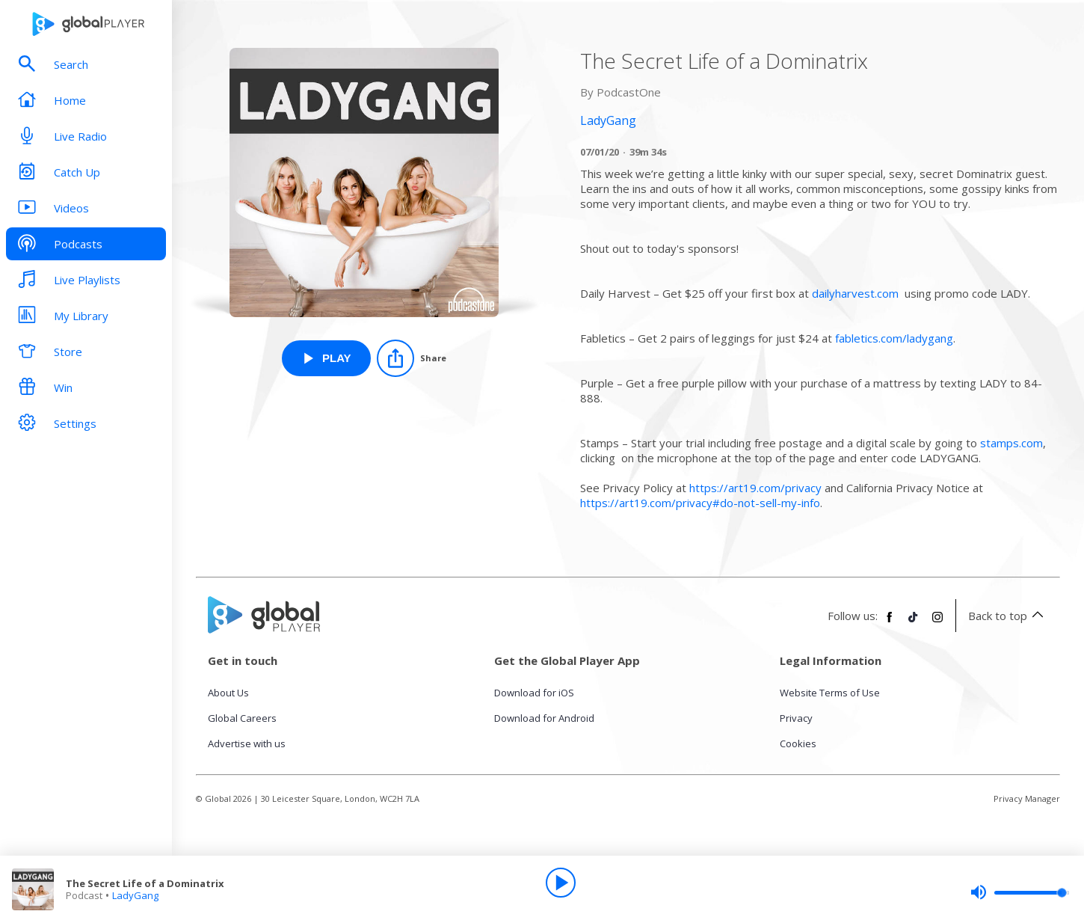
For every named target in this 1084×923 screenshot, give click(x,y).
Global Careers (242, 718)
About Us (228, 692)
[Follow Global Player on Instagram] (937, 623)
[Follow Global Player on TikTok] (913, 623)
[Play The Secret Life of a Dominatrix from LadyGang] (326, 358)
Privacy (796, 718)
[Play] (561, 883)
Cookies (798, 743)
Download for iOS (534, 692)
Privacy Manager (1027, 798)
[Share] (411, 358)
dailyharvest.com (855, 293)
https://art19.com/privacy (755, 487)
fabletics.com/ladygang (894, 338)
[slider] (1020, 892)
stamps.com (1011, 442)
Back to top (1008, 616)
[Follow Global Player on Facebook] (889, 623)
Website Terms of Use (830, 692)
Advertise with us (247, 743)
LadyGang (135, 895)
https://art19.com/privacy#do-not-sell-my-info (700, 502)
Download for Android (544, 718)
